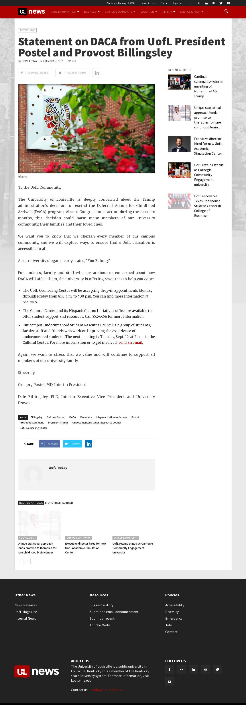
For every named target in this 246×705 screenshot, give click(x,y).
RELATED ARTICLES (31, 503)
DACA (72, 417)
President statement (32, 422)
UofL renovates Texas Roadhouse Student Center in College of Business (207, 206)
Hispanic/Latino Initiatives (111, 417)
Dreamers (86, 417)
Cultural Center (56, 417)
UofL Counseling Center (33, 427)
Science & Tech (192, 11)
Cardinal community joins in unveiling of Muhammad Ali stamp (208, 86)
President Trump (58, 422)
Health (168, 11)
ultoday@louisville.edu (106, 689)
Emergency (173, 618)
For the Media (100, 625)
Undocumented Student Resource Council (96, 422)
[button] (226, 11)
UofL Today (29, 61)
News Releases (149, 3)
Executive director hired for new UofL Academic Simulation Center (85, 548)
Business (92, 11)
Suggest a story (101, 605)
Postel (135, 417)
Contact (165, 3)
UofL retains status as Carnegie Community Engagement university (132, 548)
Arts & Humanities (65, 11)
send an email (130, 342)
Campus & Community (120, 11)
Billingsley (36, 417)
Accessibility (174, 605)
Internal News (27, 30)
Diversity (172, 611)
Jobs (169, 625)
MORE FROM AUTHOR (59, 503)
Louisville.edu (81, 680)
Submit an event (102, 618)
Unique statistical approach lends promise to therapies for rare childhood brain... (207, 117)
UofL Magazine (25, 611)
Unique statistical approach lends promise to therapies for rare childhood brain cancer (37, 548)
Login (177, 3)
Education (148, 11)
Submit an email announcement (114, 611)
